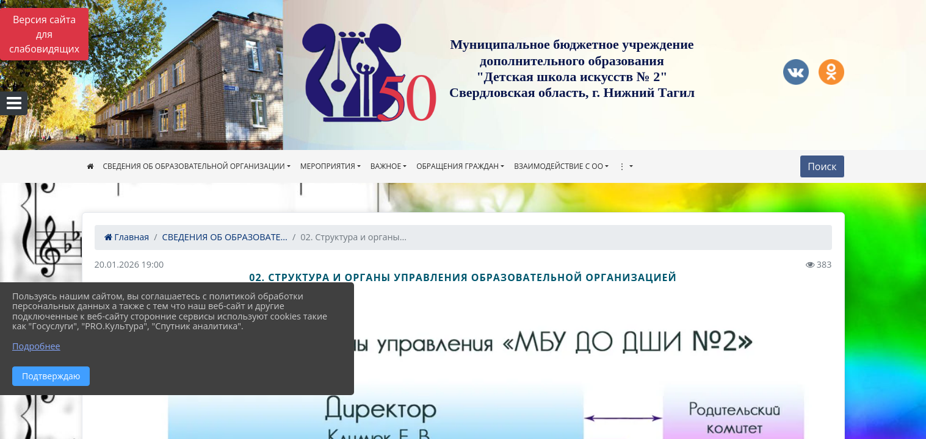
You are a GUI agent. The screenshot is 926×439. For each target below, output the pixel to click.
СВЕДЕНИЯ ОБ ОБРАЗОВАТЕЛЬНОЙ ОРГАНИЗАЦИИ (194, 166)
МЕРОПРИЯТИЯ (327, 166)
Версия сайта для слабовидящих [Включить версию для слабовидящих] (44, 34)
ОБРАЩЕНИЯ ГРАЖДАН (457, 166)
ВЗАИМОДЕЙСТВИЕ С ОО (558, 166)
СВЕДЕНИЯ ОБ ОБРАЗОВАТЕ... (225, 237)
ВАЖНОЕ (386, 166)
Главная (127, 237)
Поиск (822, 166)
